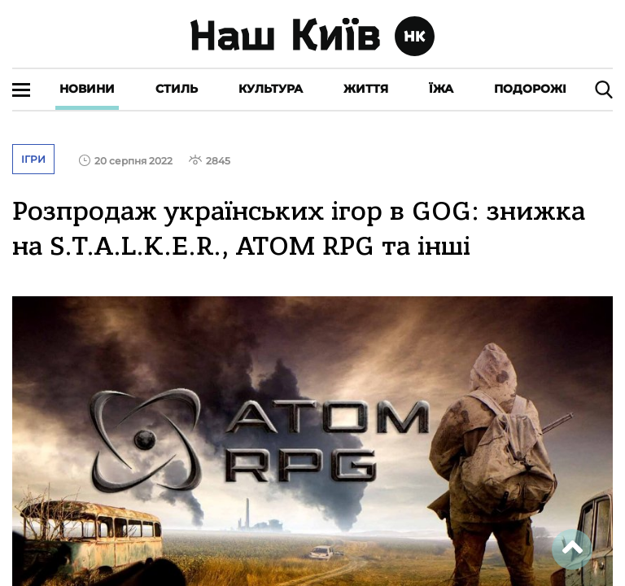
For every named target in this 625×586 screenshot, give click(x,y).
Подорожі (530, 88)
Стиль (176, 88)
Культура (270, 88)
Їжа (441, 88)
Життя (365, 88)
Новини (87, 88)
